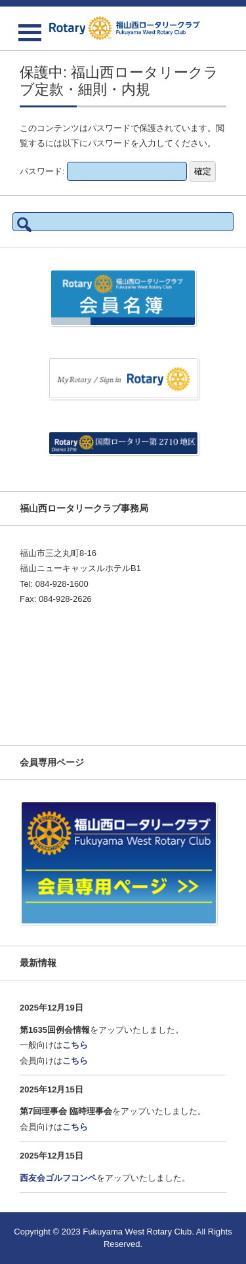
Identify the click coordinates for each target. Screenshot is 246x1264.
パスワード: (103, 171)
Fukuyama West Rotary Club (137, 1231)
